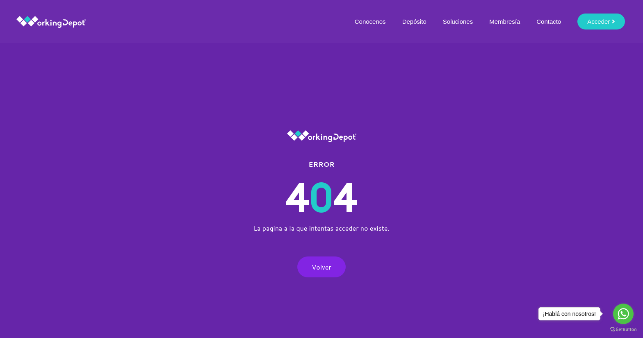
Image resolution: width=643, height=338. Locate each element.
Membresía (504, 21)
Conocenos (370, 21)
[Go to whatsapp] (623, 314)
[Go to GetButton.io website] (623, 329)
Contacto (548, 21)
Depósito (414, 21)
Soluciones (458, 21)
